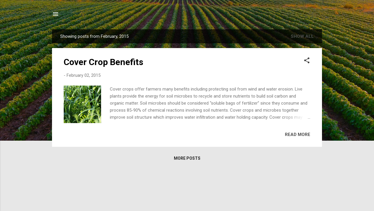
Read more (297, 134)
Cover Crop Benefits (103, 62)
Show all (302, 36)
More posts (187, 158)
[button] (306, 61)
